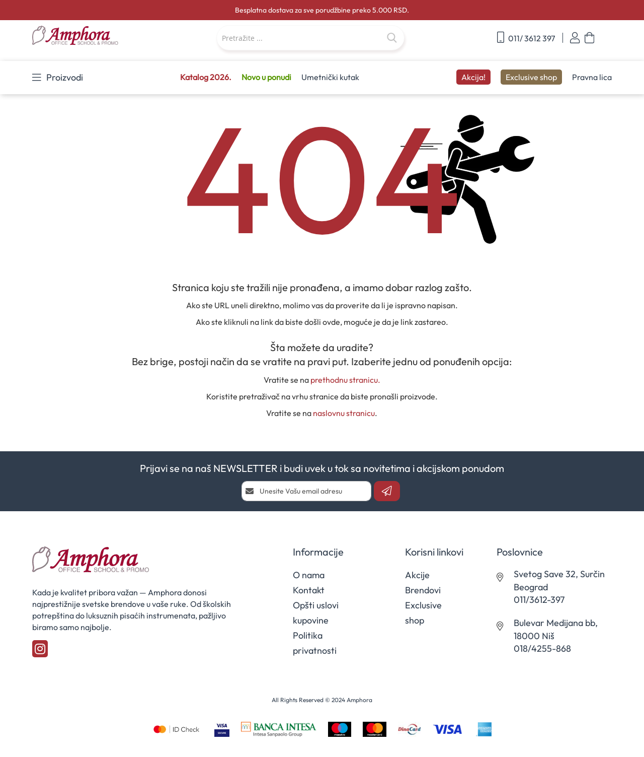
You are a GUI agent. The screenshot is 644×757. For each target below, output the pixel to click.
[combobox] (310, 37)
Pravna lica (592, 77)
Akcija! (473, 77)
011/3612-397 (539, 599)
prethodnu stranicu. (345, 380)
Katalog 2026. (205, 77)
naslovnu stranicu (344, 413)
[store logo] (93, 36)
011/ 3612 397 (526, 37)
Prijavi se (575, 38)
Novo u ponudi (266, 77)
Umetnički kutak (330, 77)
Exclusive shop (531, 77)
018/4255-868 (542, 648)
